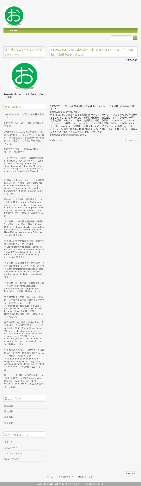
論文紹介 (8, 423)
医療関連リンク (65, 477)
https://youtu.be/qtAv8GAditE (64, 112)
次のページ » (131, 140)
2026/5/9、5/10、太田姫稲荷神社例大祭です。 (24, 116)
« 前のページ (56, 140)
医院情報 (8, 406)
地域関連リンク (85, 477)
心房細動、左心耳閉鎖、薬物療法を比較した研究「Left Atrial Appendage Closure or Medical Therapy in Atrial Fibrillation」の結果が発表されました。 (24, 287)
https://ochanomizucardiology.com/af (68, 135)
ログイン (8, 442)
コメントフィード (13, 453)
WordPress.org (11, 459)
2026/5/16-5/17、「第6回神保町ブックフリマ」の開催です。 (23, 150)
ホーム (50, 477)
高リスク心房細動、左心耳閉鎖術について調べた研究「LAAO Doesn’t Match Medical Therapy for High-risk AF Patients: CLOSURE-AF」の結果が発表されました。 (24, 381)
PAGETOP (130, 473)
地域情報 (8, 411)
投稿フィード (11, 448)
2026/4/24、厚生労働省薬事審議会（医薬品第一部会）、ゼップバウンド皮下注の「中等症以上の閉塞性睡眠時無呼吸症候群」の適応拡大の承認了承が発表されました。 (24, 138)
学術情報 (8, 417)
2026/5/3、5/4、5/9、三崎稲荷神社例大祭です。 (24, 124)
